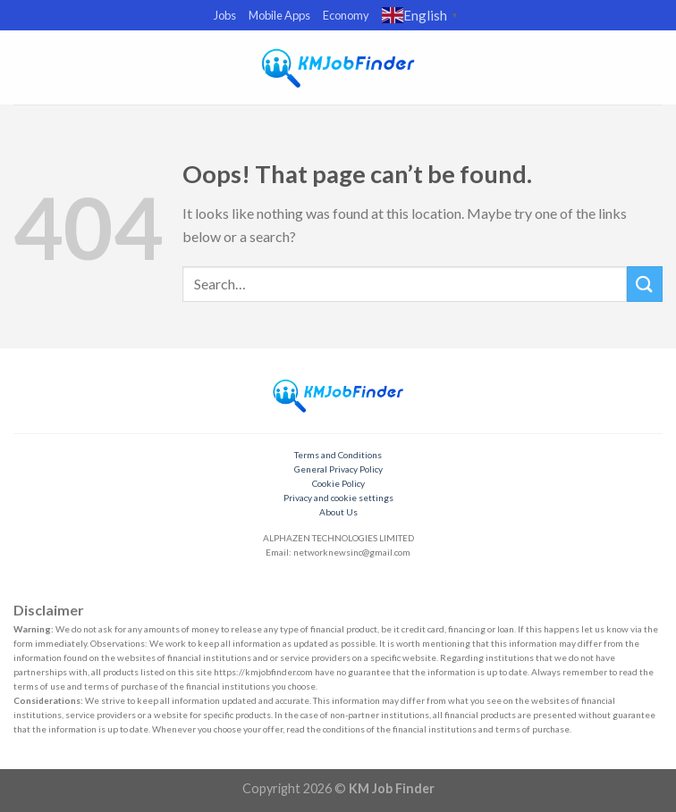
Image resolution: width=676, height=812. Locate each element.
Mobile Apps (279, 15)
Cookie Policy (338, 483)
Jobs (225, 15)
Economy (346, 15)
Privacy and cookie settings (338, 497)
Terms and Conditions (338, 454)
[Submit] (645, 283)
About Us (338, 511)
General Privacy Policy (338, 469)
